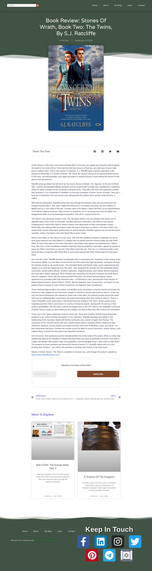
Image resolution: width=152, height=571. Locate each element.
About (106, 5)
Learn (129, 5)
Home (94, 5)
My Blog (117, 5)
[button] (94, 151)
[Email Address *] (44, 374)
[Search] (37, 5)
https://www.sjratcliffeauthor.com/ (45, 355)
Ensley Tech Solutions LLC (46, 540)
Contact (141, 5)
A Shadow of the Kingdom (99, 477)
